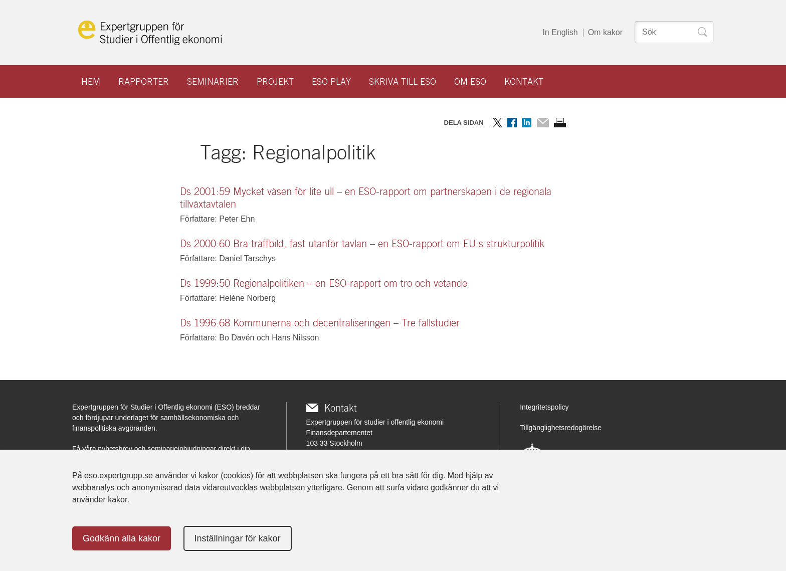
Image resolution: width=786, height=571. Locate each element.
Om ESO (470, 81)
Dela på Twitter (497, 122)
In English (559, 32)
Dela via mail (542, 122)
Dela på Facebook (512, 122)
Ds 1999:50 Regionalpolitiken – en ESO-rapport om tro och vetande (323, 283)
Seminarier (213, 81)
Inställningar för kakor (237, 538)
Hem (90, 81)
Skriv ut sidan (560, 122)
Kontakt (523, 81)
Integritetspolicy (544, 407)
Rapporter (143, 81)
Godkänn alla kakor (121, 538)
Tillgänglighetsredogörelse (561, 428)
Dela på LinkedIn (526, 122)
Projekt (275, 81)
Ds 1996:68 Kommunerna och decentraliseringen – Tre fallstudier (320, 323)
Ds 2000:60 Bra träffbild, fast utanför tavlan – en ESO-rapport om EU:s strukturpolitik (362, 244)
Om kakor (605, 32)
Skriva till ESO (402, 81)
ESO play (331, 81)
